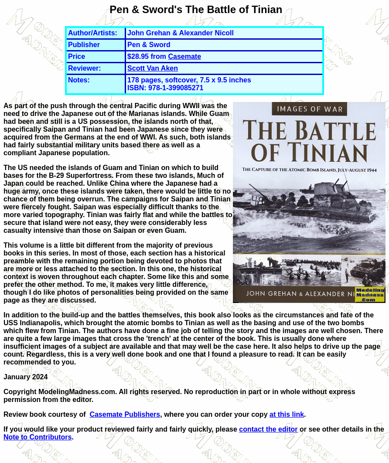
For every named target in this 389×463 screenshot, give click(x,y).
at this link (287, 414)
